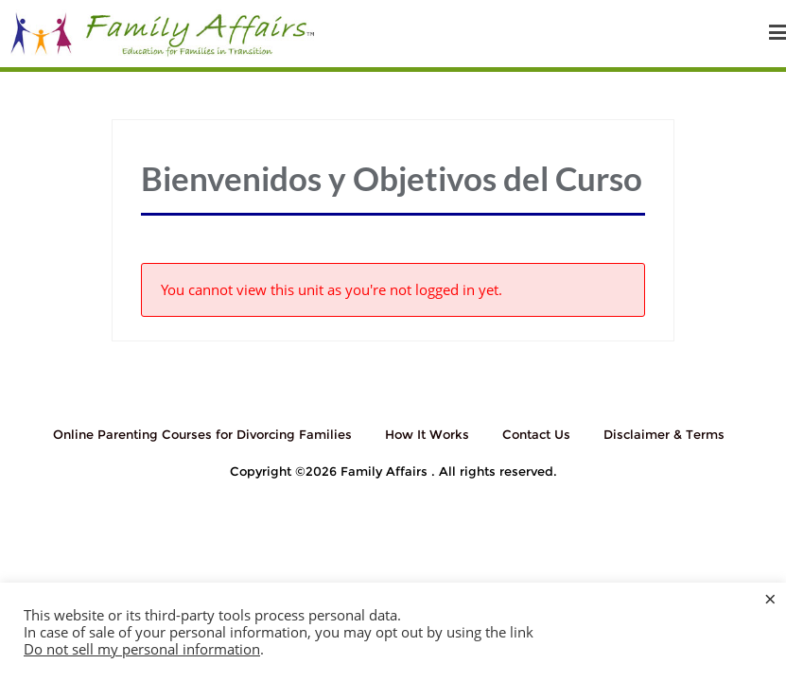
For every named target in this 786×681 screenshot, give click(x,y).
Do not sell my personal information (142, 648)
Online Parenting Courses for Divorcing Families (202, 434)
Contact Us (536, 434)
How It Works (427, 434)
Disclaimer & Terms (664, 434)
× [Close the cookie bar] (770, 597)
